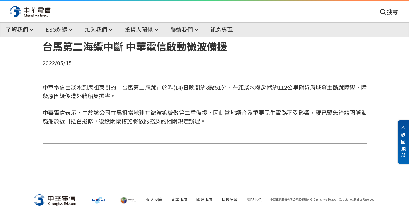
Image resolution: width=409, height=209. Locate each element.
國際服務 (204, 199)
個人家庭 (154, 199)
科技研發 (229, 199)
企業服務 (179, 199)
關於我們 (254, 199)
